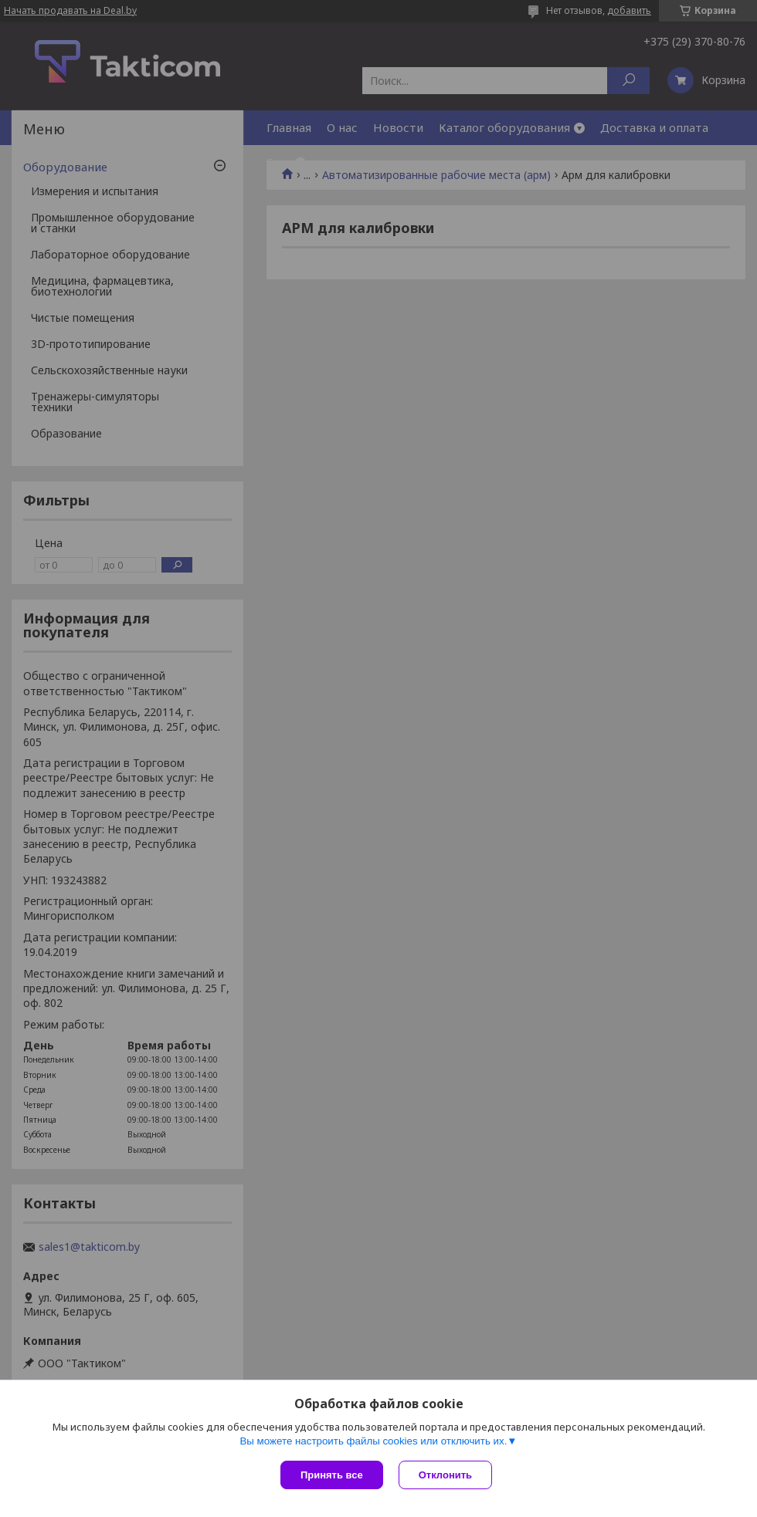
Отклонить (445, 1475)
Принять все (331, 1475)
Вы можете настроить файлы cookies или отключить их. (373, 1441)
